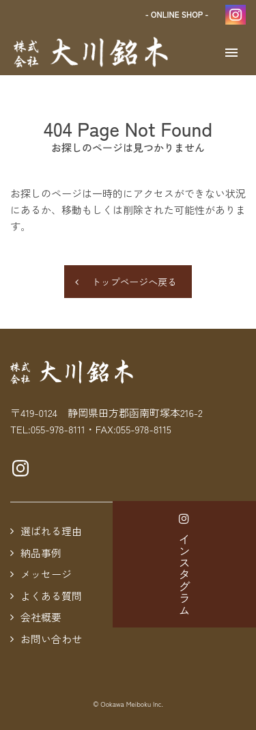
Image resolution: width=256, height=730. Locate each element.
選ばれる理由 (51, 531)
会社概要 (40, 617)
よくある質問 (51, 596)
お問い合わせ (51, 639)
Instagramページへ (20, 468)
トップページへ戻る (134, 281)
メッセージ (46, 574)
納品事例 (40, 552)
